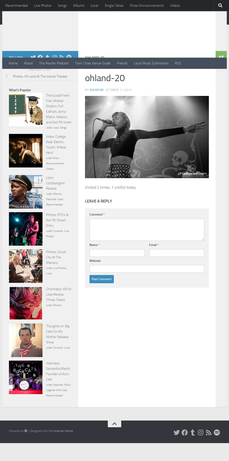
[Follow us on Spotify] (69, 75)
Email (154, 263)
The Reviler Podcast (54, 63)
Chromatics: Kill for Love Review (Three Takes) (59, 312)
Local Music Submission (151, 63)
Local (94, 5)
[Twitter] (33, 75)
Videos (175, 5)
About (28, 63)
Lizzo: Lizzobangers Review (55, 201)
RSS (178, 63)
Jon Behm (96, 108)
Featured (51, 217)
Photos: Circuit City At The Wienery (56, 275)
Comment (97, 232)
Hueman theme (63, 448)
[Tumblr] (47, 75)
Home (13, 63)
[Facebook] (40, 75)
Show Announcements (147, 5)
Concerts (58, 248)
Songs (62, 5)
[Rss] (61, 75)
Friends (122, 63)
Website (95, 279)
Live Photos (42, 5)
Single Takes (114, 5)
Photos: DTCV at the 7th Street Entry (57, 238)
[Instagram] (54, 75)
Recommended (16, 5)
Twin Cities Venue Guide (92, 63)
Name (94, 263)
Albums (78, 5)
